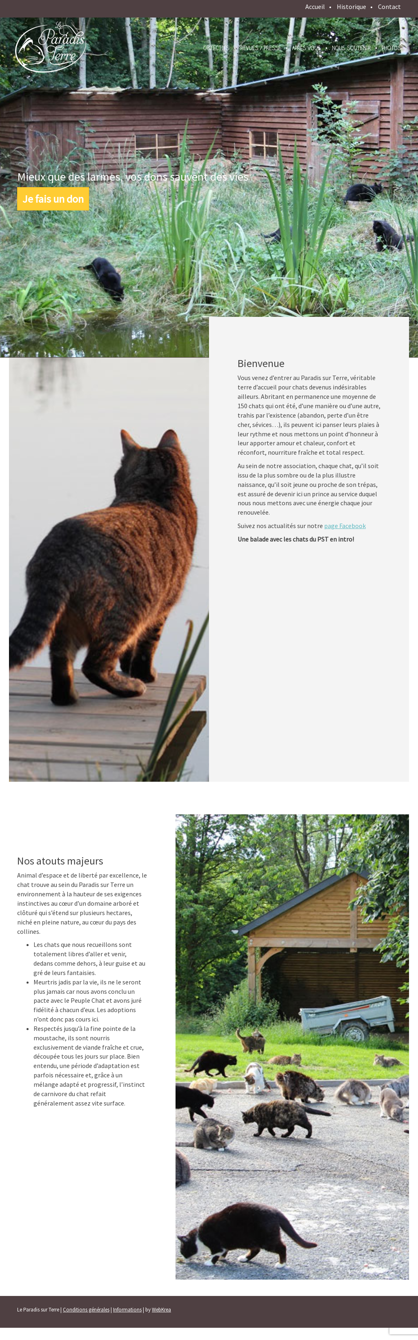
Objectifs (216, 48)
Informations (127, 1309)
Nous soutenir (351, 48)
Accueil (315, 6)
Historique (351, 6)
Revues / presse (260, 48)
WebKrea (161, 1309)
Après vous (306, 48)
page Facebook (345, 526)
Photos (391, 48)
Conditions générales (86, 1309)
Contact (389, 6)
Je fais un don (53, 199)
